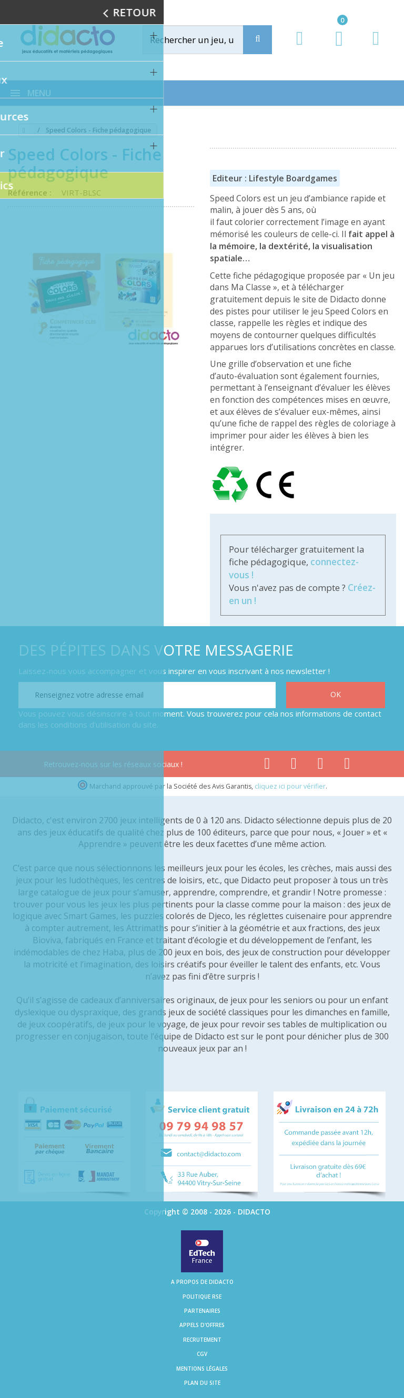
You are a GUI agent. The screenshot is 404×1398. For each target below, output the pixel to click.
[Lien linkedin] (347, 765)
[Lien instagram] (320, 765)
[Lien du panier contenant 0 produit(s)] (334, 48)
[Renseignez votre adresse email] (147, 695)
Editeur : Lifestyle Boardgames (275, 178)
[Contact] (375, 48)
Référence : (32, 192)
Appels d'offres (202, 1325)
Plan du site (202, 1382)
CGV (202, 1354)
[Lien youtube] (293, 765)
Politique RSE (202, 1296)
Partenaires (202, 1310)
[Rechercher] (204, 39)
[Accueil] (22, 130)
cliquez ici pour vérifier (290, 786)
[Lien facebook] (267, 765)
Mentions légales (202, 1368)
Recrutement (202, 1339)
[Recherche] (257, 39)
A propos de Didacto (202, 1281)
